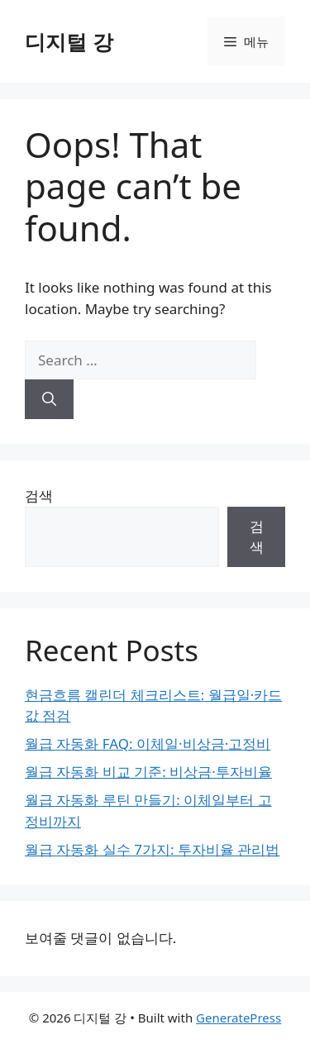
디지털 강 (69, 41)
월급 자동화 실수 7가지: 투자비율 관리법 (152, 848)
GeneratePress (238, 1017)
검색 (39, 495)
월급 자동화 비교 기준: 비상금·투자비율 (148, 771)
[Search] (49, 399)
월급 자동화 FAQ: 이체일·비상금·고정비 (147, 743)
